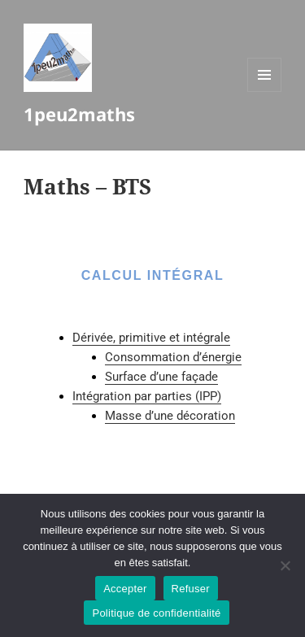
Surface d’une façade (161, 376)
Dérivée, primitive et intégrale (151, 337)
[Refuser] (285, 565)
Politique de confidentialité (156, 613)
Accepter (124, 588)
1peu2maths (79, 114)
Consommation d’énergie (173, 357)
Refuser (191, 588)
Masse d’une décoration (170, 415)
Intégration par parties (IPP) (146, 396)
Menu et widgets (264, 91)
